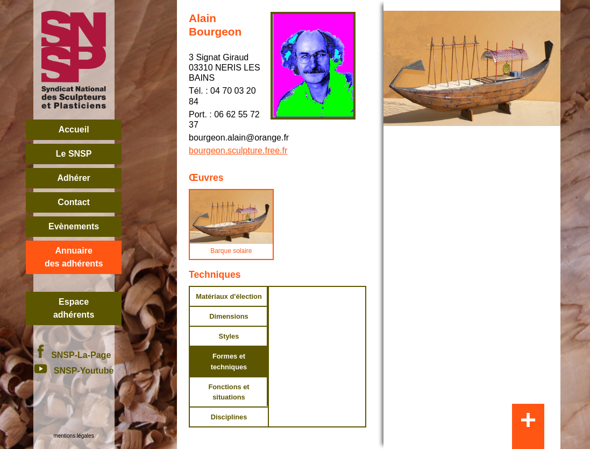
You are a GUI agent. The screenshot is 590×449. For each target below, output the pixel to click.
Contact (74, 202)
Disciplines (229, 417)
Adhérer (73, 178)
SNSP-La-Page (74, 355)
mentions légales (74, 436)
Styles (229, 336)
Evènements (73, 226)
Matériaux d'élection (229, 296)
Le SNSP (74, 153)
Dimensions (228, 316)
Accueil (74, 129)
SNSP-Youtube (74, 370)
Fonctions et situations (228, 392)
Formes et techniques (229, 361)
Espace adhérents (73, 308)
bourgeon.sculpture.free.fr (238, 150)
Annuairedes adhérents (74, 257)
